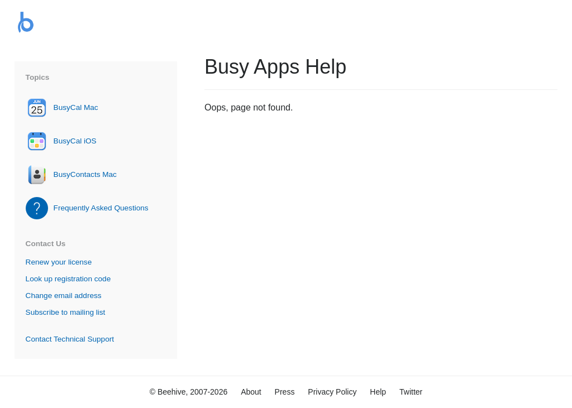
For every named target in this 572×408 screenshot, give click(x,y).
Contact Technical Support (70, 339)
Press (285, 391)
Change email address (64, 295)
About (251, 391)
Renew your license (59, 262)
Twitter (410, 391)
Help (378, 391)
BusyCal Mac (76, 107)
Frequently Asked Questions (101, 208)
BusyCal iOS (75, 141)
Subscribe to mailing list (66, 312)
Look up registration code (68, 279)
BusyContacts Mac (85, 174)
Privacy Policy (332, 391)
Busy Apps (26, 22)
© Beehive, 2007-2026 (189, 391)
